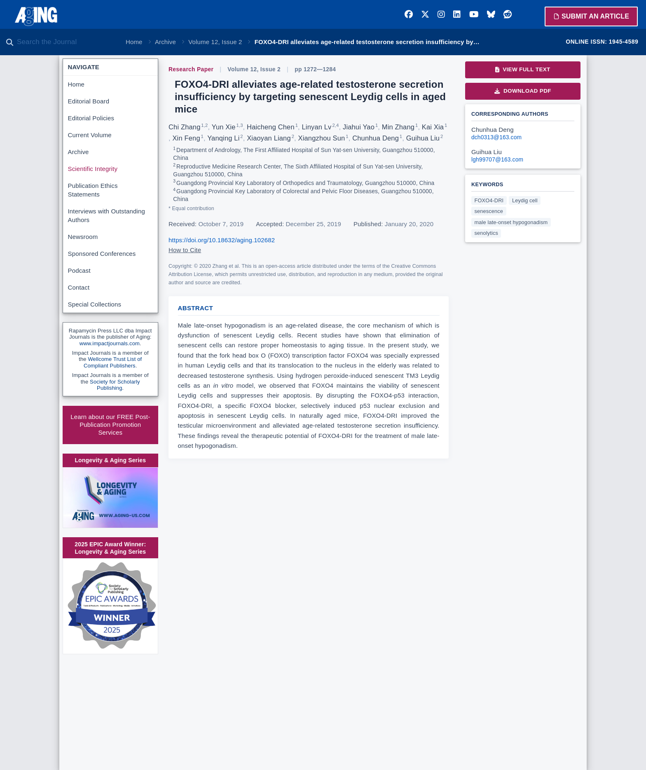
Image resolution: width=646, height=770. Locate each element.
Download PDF (522, 91)
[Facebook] (409, 14)
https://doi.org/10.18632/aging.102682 (222, 239)
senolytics (486, 233)
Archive (165, 41)
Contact (79, 287)
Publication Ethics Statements (93, 190)
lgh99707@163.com (497, 160)
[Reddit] (507, 14)
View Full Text (522, 69)
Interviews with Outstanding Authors (106, 215)
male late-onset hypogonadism (511, 222)
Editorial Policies (91, 118)
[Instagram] (441, 14)
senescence (489, 211)
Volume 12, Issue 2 (215, 41)
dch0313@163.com (496, 137)
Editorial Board (89, 101)
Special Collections (95, 304)
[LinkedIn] (457, 14)
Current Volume (90, 134)
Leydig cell (525, 200)
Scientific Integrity (93, 168)
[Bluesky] (491, 14)
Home (134, 41)
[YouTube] (474, 14)
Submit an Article (591, 16)
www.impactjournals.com (110, 343)
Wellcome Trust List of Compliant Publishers (113, 362)
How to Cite (185, 249)
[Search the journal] (66, 42)
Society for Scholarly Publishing (115, 385)
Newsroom (83, 236)
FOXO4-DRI (489, 200)
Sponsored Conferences (102, 253)
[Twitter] (425, 14)
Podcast (79, 270)
